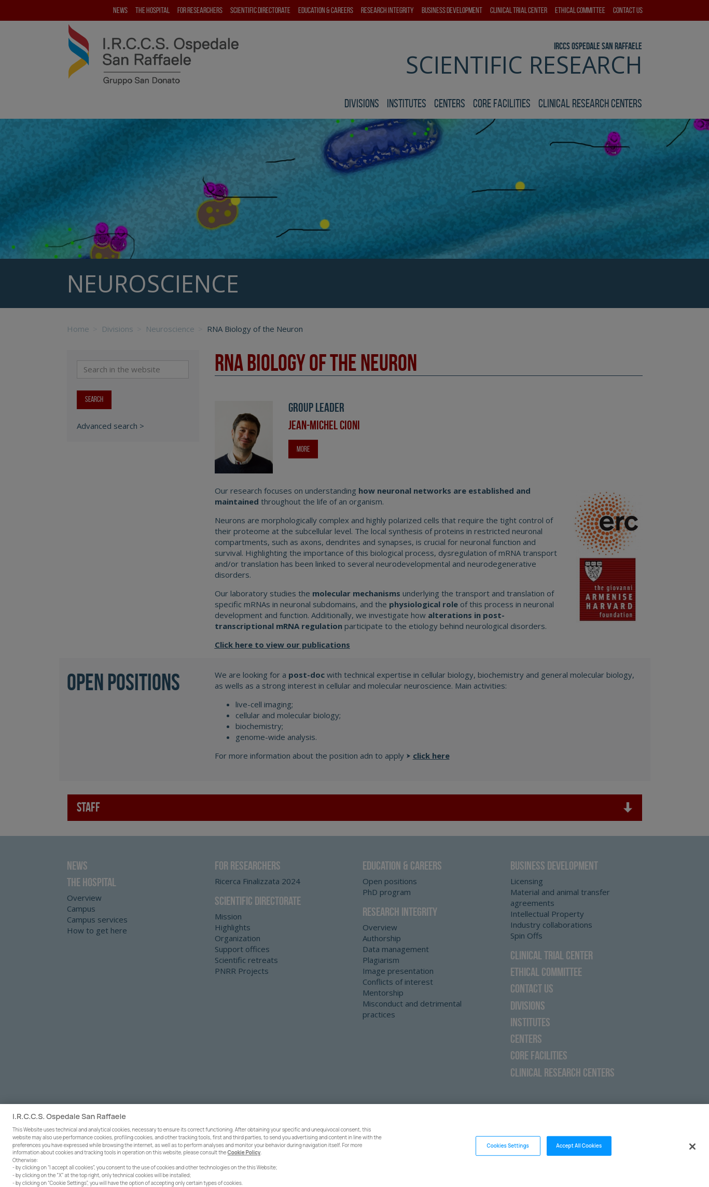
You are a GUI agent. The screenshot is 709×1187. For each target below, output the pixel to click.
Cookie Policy (244, 1167)
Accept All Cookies (579, 1160)
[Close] (692, 1161)
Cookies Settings (507, 1160)
